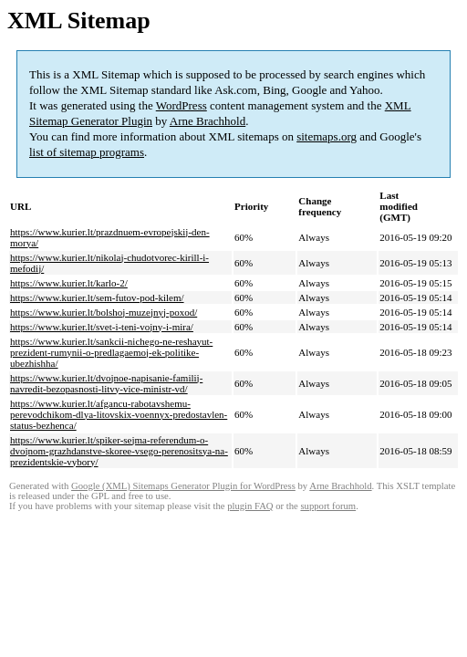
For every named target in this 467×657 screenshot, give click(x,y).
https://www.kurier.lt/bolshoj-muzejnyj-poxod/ (103, 312)
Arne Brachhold (207, 121)
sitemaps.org (326, 136)
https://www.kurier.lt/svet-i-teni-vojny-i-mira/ (101, 326)
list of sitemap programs (86, 152)
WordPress (181, 105)
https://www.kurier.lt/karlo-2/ (69, 282)
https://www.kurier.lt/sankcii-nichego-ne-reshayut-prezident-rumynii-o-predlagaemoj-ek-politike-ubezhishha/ (111, 352)
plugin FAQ (250, 506)
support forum (328, 506)
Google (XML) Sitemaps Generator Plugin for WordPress (183, 486)
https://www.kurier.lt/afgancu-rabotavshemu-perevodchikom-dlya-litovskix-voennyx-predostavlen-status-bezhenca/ (118, 414)
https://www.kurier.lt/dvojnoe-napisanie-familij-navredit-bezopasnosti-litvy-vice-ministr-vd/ (106, 383)
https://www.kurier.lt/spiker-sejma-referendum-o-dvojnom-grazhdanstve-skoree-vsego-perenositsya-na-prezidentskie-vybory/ (119, 450)
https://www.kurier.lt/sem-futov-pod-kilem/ (97, 297)
